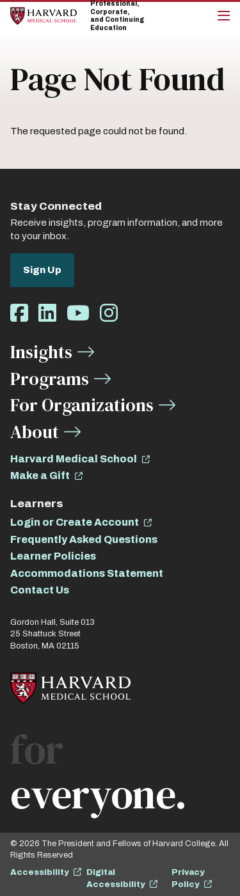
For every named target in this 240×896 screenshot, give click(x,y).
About (34, 432)
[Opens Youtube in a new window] (78, 314)
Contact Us (39, 590)
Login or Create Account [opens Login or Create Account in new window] (74, 522)
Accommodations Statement (86, 573)
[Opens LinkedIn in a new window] (47, 314)
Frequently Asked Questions (83, 539)
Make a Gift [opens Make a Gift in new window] (40, 475)
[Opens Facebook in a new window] (19, 314)
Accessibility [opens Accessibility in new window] (39, 872)
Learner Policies (53, 556)
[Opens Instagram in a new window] (109, 314)
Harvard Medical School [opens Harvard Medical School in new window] (73, 458)
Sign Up (42, 270)
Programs (49, 378)
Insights (41, 352)
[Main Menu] (224, 16)
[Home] (43, 15)
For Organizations (82, 405)
